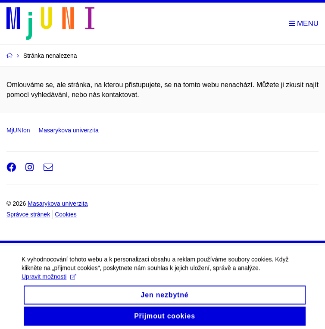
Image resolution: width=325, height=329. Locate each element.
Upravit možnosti (49, 283)
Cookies (66, 214)
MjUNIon (18, 130)
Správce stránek (28, 214)
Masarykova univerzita (68, 130)
